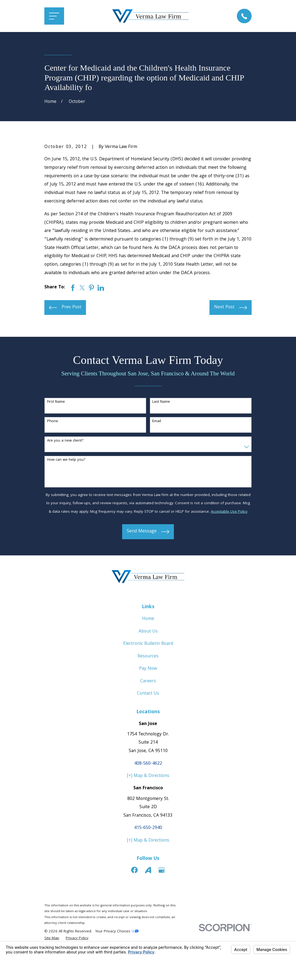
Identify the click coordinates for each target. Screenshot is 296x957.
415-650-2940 (148, 828)
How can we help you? (66, 460)
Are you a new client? (65, 441)
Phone (52, 421)
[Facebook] (134, 870)
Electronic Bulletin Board (148, 644)
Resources (148, 656)
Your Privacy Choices (117, 932)
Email (156, 421)
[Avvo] (148, 870)
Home (148, 619)
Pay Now (148, 668)
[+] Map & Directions (148, 776)
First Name (56, 402)
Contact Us (148, 693)
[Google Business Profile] (161, 870)
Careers (148, 681)
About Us (148, 631)
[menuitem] (51, 938)
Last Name (161, 402)
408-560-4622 (148, 763)
